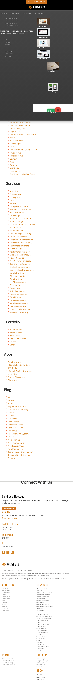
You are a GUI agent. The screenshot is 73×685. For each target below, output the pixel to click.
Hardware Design (15, 427)
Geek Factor (13, 421)
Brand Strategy (16, 221)
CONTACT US (40, 680)
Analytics (14, 191)
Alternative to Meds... (43, 26)
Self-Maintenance (18, 291)
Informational (16, 332)
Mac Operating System (18, 433)
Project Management (19, 294)
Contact (13, 159)
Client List (14, 168)
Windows (12, 458)
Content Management (20, 267)
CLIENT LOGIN (40, 677)
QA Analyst (16, 131)
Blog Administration (17, 406)
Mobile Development (11, 21)
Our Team (4, 13)
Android (7, 42)
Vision (12, 137)
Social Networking (18, 338)
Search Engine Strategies (22, 233)
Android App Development (22, 218)
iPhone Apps (13, 380)
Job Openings (39, 13)
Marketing (12, 430)
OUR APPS (42, 655)
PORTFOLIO (8, 655)
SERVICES (42, 585)
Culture (11, 415)
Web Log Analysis (19, 236)
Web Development (11, 18)
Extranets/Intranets (20, 245)
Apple (10, 403)
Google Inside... (53, 112)
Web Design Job (18, 128)
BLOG (39, 670)
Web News (8, 51)
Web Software (14, 362)
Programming (14, 440)
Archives (39, 674)
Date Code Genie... (43, 37)
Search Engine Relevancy (20, 371)
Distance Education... (43, 48)
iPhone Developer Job (21, 125)
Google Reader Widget (19, 365)
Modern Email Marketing (22, 239)
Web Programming (16, 446)
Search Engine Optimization (20, 452)
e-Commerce (16, 329)
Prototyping (15, 288)
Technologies (15, 143)
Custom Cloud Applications (22, 224)
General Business (15, 424)
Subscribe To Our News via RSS (25, 149)
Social (38, 640)
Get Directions (10, 518)
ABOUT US (8, 585)
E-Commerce (16, 227)
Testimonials (27, 13)
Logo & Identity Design (20, 255)
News (12, 146)
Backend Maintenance (20, 264)
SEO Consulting (17, 212)
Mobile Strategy (17, 273)
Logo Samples (17, 258)
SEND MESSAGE (8, 508)
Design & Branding (11, 23)
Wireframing (15, 285)
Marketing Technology (19, 33)
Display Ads (15, 197)
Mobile (13, 203)
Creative (11, 412)
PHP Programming (16, 443)
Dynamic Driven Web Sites (23, 242)
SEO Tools (12, 368)
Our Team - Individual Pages (22, 174)
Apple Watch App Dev (20, 252)
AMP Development (18, 282)
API (9, 397)
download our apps (36, 2)
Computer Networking (18, 409)
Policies (13, 162)
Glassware (8, 44)
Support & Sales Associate (23, 134)
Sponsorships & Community (20, 455)
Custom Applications (42, 604)
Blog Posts (8, 56)
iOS (6, 39)
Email (12, 200)
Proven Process (16, 140)
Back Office (15, 335)
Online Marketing (41, 628)
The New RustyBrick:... (53, 71)
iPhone (11, 436)
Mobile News (9, 54)
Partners (13, 165)
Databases (12, 418)
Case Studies (15, 13)
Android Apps (14, 374)
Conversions (15, 194)
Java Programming (16, 449)
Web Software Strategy (20, 261)
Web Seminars (16, 230)
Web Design (15, 215)
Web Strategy (16, 279)
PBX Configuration (18, 276)
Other (12, 344)
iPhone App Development (21, 209)
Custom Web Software (12, 26)
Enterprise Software (19, 206)
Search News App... (53, 92)
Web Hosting (15, 297)
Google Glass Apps (16, 377)
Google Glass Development (22, 270)
